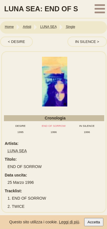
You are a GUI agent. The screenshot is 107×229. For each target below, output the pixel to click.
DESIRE (18, 42)
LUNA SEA (17, 151)
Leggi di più (69, 222)
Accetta (94, 222)
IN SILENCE (85, 42)
